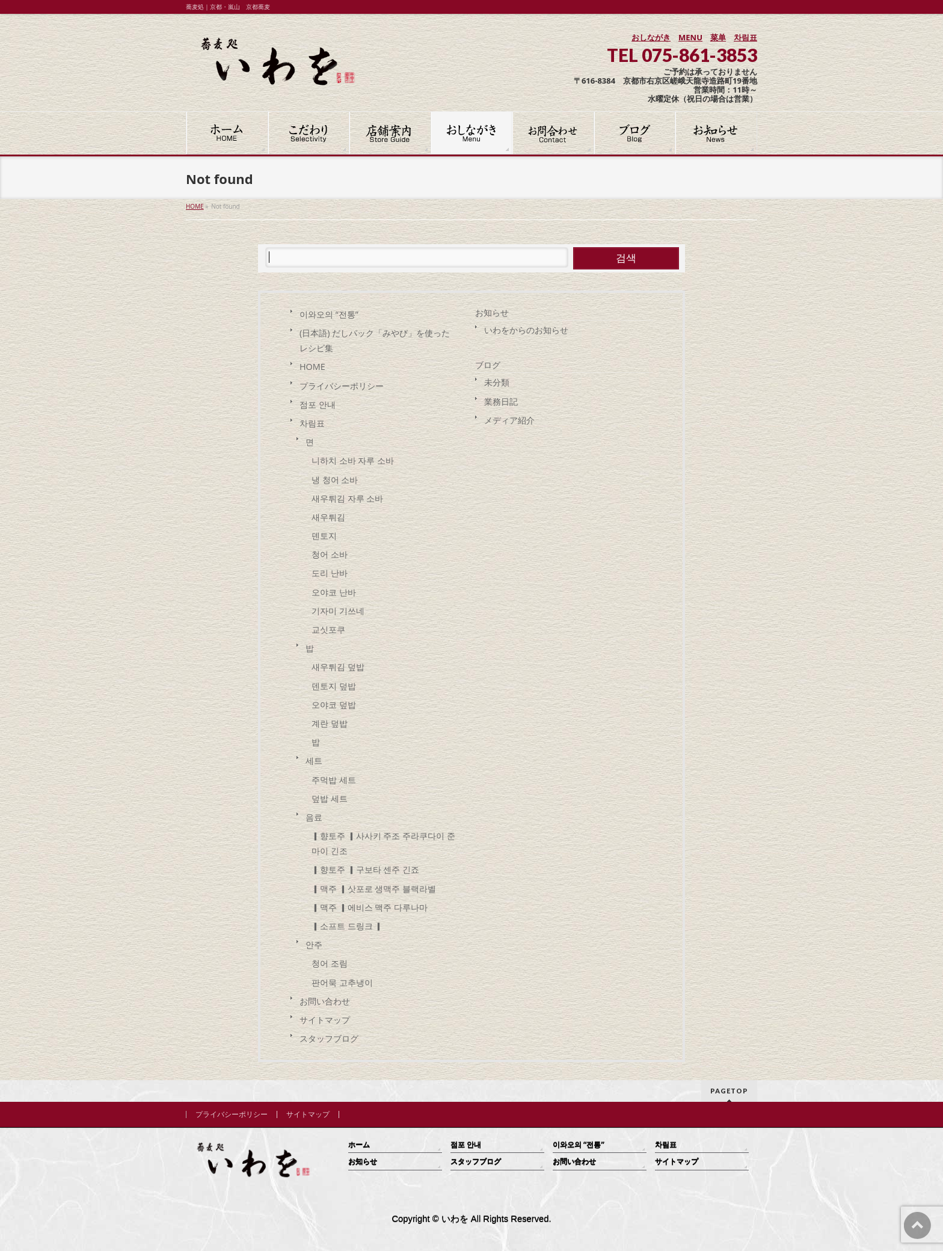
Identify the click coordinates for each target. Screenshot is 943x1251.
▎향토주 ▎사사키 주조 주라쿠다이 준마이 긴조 (383, 843)
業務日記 (501, 401)
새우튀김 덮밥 (338, 666)
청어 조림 (330, 963)
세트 (314, 760)
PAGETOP (729, 1091)
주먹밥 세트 (334, 779)
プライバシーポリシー (341, 386)
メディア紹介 (509, 420)
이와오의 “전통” (328, 314)
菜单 (718, 37)
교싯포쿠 (328, 629)
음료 (314, 817)
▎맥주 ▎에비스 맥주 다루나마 (370, 907)
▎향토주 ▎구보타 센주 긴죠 (365, 869)
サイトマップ (324, 1019)
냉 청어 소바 (335, 479)
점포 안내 (317, 404)
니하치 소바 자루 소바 (353, 460)
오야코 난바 (334, 592)
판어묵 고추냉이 (343, 982)
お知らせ (492, 312)
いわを (454, 1219)
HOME (312, 366)
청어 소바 (330, 554)
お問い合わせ (324, 1001)
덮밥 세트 (330, 798)
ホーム (359, 1145)
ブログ (487, 364)
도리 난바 (330, 573)
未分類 (496, 382)
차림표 (745, 37)
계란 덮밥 (330, 723)
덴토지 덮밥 (334, 686)
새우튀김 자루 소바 (347, 498)
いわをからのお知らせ (526, 330)
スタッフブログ (328, 1038)
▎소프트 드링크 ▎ (347, 926)
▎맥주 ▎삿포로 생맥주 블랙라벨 (374, 888)
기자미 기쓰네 (338, 610)
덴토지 (324, 535)
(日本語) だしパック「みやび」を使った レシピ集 (374, 340)
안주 (314, 944)
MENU (690, 37)
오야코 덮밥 (334, 704)
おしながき (651, 37)
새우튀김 (328, 517)
